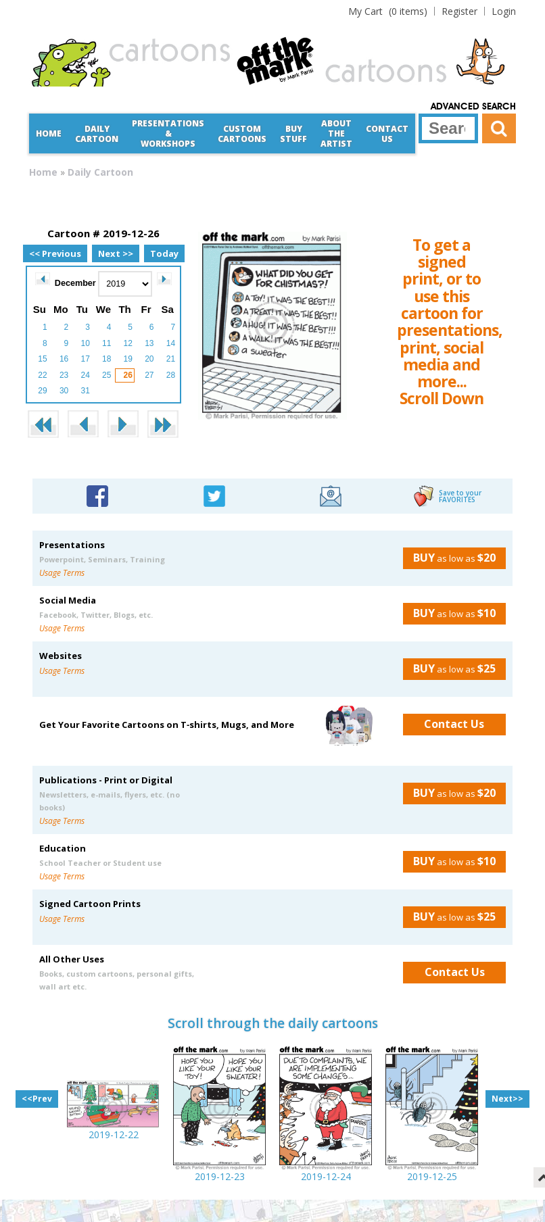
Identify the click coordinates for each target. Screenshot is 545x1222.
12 (128, 343)
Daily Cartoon (96, 134)
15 (42, 359)
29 (42, 390)
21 (170, 359)
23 (64, 375)
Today (164, 253)
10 (84, 343)
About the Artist (336, 133)
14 (170, 343)
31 (84, 390)
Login (504, 11)
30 (64, 390)
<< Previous (55, 253)
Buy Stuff (293, 134)
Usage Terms (62, 573)
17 (84, 359)
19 (128, 359)
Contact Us (387, 134)
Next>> (507, 1098)
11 (106, 343)
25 (106, 375)
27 (149, 375)
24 (84, 375)
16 (64, 359)
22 (42, 375)
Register (459, 11)
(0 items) (387, 11)
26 (128, 375)
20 (149, 359)
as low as (449, 557)
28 (170, 375)
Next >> (115, 253)
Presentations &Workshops (168, 133)
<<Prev (37, 1098)
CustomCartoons (242, 134)
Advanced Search (473, 107)
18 (106, 359)
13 (149, 343)
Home (49, 133)
